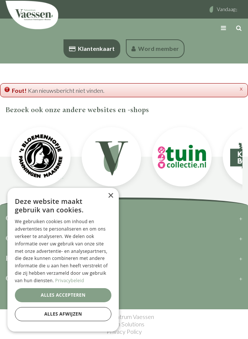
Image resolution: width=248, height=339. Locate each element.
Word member (155, 48)
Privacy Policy (124, 331)
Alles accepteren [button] (63, 295)
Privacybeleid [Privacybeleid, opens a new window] (69, 280)
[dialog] (63, 260)
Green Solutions (124, 323)
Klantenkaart (92, 48)
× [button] (110, 196)
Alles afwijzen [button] (63, 314)
